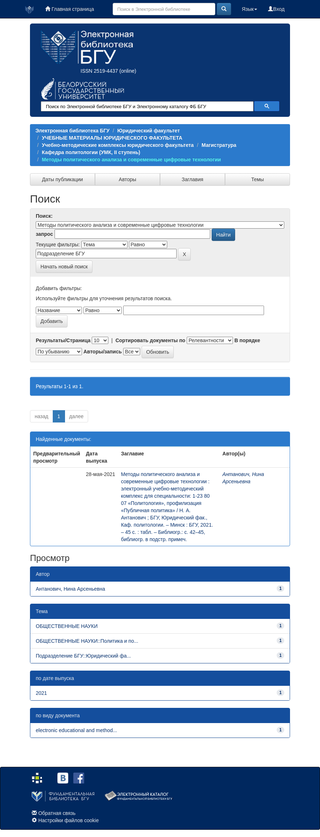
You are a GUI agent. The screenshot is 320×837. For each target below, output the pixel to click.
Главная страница (69, 9)
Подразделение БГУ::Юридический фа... (83, 656)
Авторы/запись (102, 351)
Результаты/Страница (63, 340)
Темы (257, 179)
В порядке (247, 340)
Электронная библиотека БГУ (72, 130)
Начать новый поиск (64, 266)
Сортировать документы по (151, 340)
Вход (276, 9)
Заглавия (192, 179)
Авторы (127, 179)
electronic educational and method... (76, 730)
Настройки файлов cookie (68, 820)
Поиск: (44, 216)
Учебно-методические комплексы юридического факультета (118, 145)
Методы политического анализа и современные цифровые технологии (131, 159)
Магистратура (219, 145)
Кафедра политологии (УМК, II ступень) (91, 152)
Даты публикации (62, 179)
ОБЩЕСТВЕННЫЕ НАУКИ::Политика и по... (87, 641)
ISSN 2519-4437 (99, 71)
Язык (250, 9)
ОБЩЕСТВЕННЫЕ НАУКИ (67, 626)
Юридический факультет (148, 130)
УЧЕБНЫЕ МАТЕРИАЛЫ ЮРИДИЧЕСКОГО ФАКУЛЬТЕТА (112, 138)
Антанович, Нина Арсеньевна (70, 589)
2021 (41, 693)
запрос (44, 234)
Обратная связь (56, 813)
